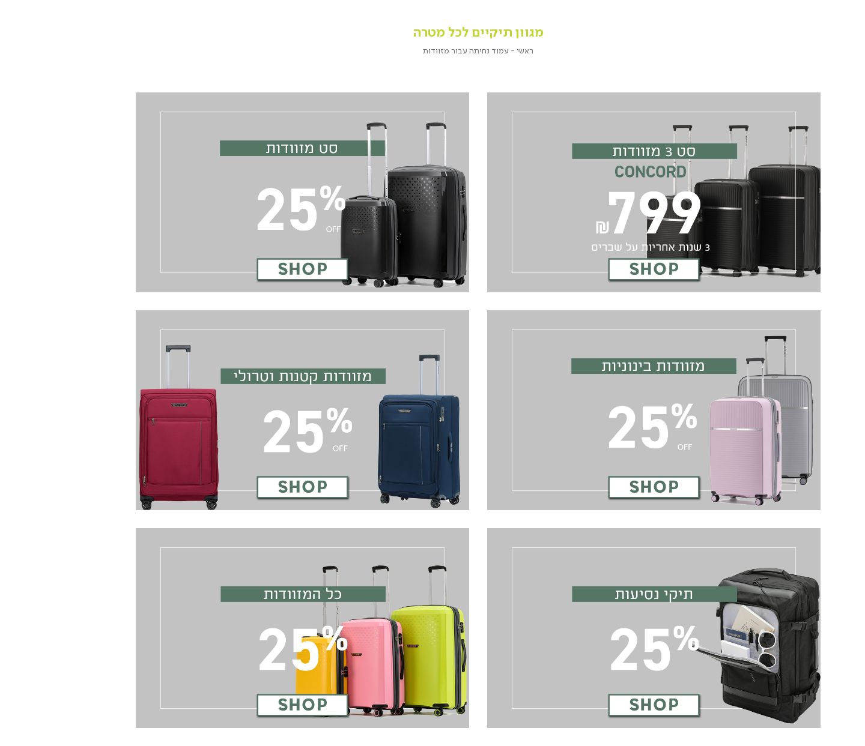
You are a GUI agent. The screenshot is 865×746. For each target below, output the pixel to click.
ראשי (481, 50)
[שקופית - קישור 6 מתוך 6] (259, 628)
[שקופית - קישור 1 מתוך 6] (610, 192)
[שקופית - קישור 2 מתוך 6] (259, 192)
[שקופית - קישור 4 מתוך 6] (259, 410)
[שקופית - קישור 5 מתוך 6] (610, 628)
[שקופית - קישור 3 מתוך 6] (610, 410)
